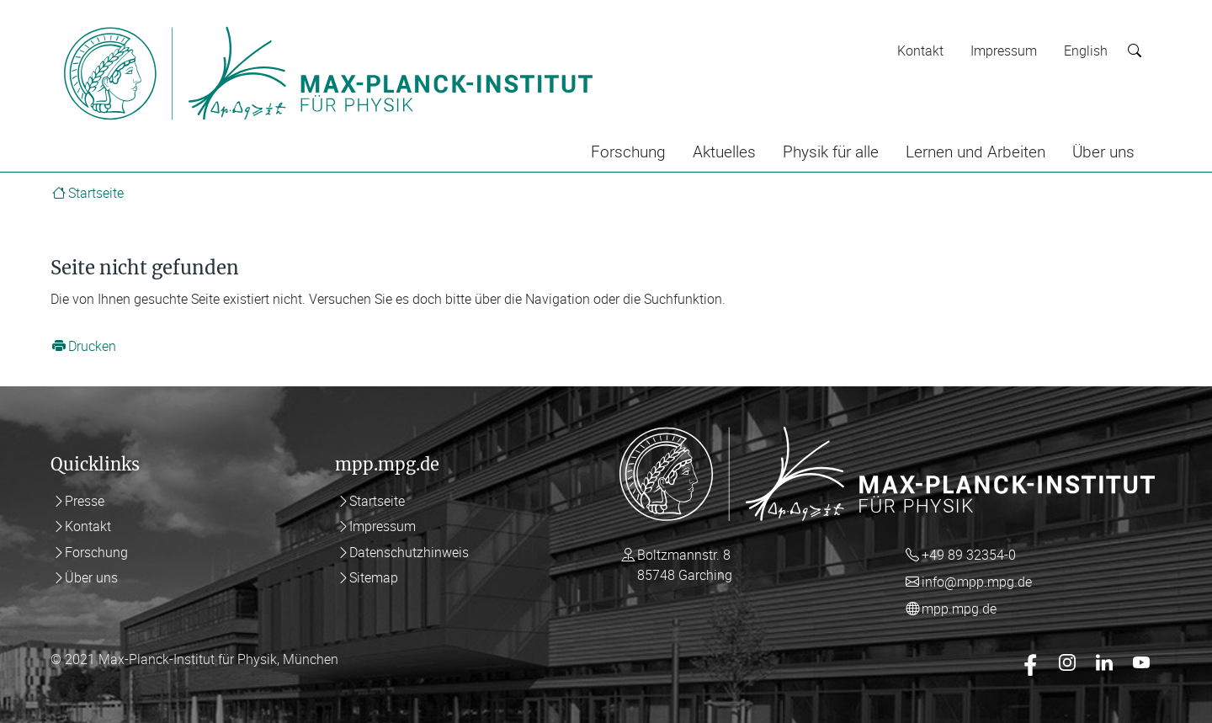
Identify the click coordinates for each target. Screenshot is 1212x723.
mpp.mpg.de (959, 608)
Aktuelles (724, 151)
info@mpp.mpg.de (977, 581)
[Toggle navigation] (629, 23)
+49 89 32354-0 (969, 554)
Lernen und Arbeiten (975, 151)
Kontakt (920, 50)
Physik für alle (831, 151)
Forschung (628, 151)
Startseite (96, 192)
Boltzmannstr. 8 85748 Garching (684, 564)
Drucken (92, 346)
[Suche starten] (1134, 51)
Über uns (1103, 151)
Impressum (1003, 50)
